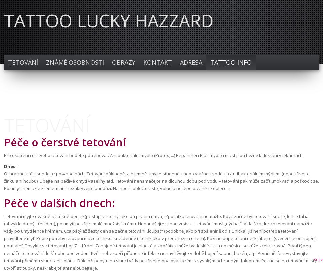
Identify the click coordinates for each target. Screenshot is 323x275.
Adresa (191, 62)
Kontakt (157, 62)
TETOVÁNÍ (23, 62)
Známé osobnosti (75, 62)
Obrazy (123, 62)
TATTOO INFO (231, 62)
